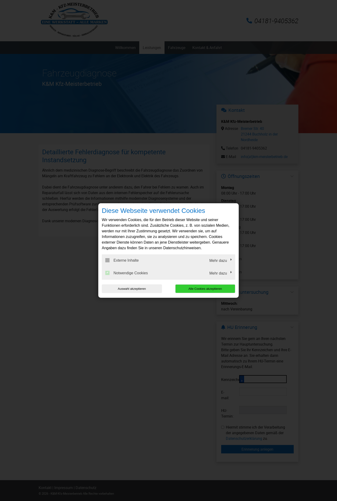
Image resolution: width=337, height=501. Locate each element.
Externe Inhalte (122, 260)
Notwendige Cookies (126, 273)
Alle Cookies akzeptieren (205, 288)
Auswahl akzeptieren (132, 288)
